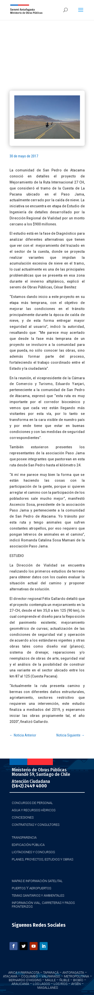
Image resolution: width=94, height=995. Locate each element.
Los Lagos (41, 984)
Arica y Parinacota (23, 972)
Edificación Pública (28, 845)
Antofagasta (73, 972)
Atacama (10, 976)
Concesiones (23, 817)
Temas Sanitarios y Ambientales (38, 895)
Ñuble (64, 980)
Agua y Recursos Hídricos (33, 810)
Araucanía (20, 984)
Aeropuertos (40, 888)
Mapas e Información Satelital (37, 881)
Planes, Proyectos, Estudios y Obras (42, 859)
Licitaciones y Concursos (33, 852)
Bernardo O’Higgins (25, 980)
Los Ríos (60, 984)
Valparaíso (51, 976)
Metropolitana (76, 976)
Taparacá (51, 972)
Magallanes (47, 987)
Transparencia (24, 837)
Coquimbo (29, 976)
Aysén (76, 984)
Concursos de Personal (32, 803)
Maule (50, 980)
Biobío (78, 980)
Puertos (19, 888)
